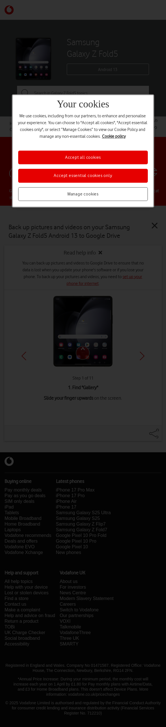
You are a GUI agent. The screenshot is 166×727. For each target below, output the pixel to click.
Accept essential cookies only (83, 175)
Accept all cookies (83, 157)
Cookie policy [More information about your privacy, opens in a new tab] (114, 136)
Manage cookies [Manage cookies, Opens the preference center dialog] (83, 194)
